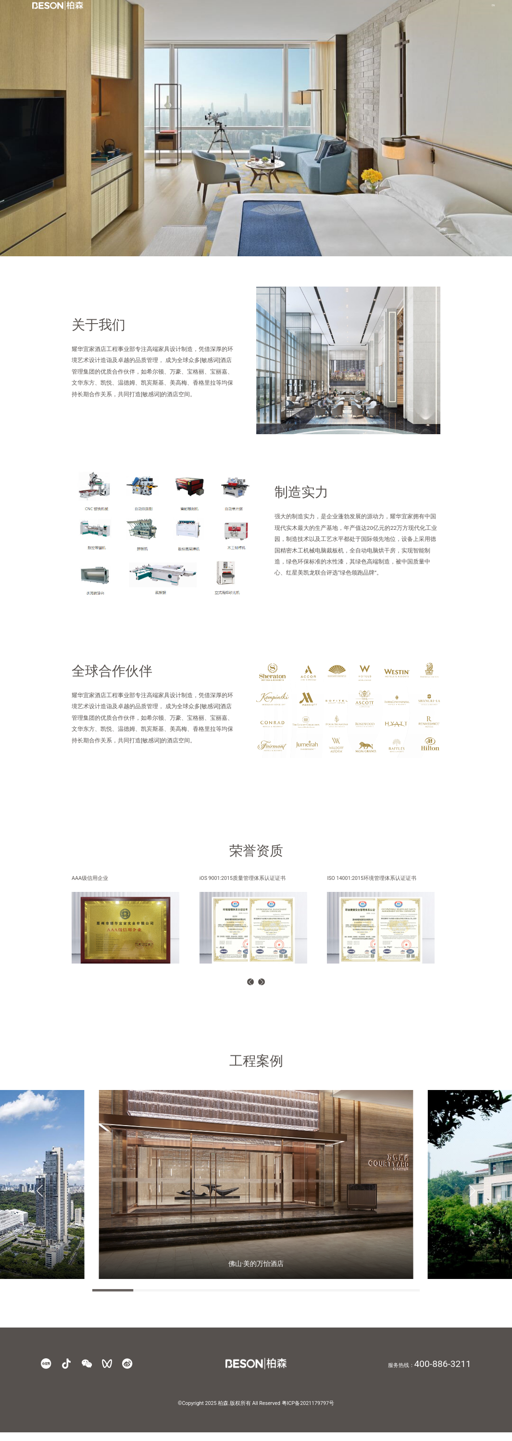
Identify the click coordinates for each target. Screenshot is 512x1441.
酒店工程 (311, 13)
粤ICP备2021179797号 (308, 1412)
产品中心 (274, 13)
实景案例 (347, 13)
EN (467, 13)
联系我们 (384, 13)
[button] (243, 986)
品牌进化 (238, 13)
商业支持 (420, 13)
